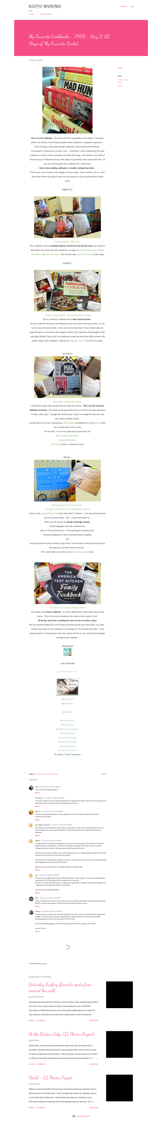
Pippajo (37, 841)
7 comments (41, 1020)
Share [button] (120, 68)
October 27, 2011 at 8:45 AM (54, 798)
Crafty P (38, 911)
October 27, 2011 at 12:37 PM (61, 825)
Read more (94, 1020)
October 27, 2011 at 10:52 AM (52, 811)
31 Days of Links (123, 80)
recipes (120, 86)
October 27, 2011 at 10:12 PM (50, 898)
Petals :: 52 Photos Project (50, 1077)
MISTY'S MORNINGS (44, 6)
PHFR (119, 83)
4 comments (41, 1107)
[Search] (124, 6)
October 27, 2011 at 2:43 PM (51, 841)
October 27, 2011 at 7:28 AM (50, 787)
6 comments (41, 1064)
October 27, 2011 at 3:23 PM (49, 875)
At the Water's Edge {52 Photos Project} (61, 1034)
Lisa (36, 875)
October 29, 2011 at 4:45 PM (52, 911)
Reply (37, 793)
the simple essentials (42, 825)
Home (30, 14)
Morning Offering (45, 14)
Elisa (36, 898)
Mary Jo (38, 811)
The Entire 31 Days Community (67, 754)
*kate (37, 787)
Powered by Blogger (81, 1116)
